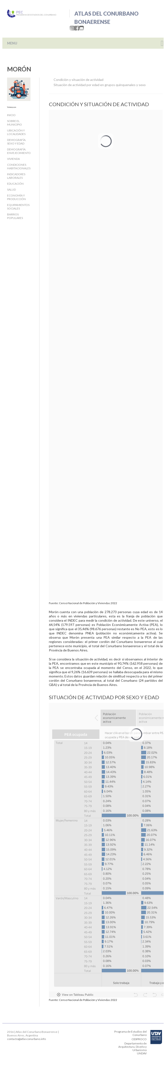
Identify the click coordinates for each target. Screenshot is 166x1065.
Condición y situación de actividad (78, 80)
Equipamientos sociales (18, 206)
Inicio (11, 115)
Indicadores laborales (16, 175)
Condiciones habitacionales (18, 166)
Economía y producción (16, 197)
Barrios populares (15, 216)
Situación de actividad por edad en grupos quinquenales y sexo (100, 85)
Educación (15, 183)
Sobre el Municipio (14, 122)
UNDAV (142, 1053)
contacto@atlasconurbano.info (26, 1039)
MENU (12, 43)
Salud (11, 189)
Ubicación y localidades (16, 132)
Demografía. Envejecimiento (19, 151)
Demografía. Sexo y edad (16, 141)
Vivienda (13, 159)
